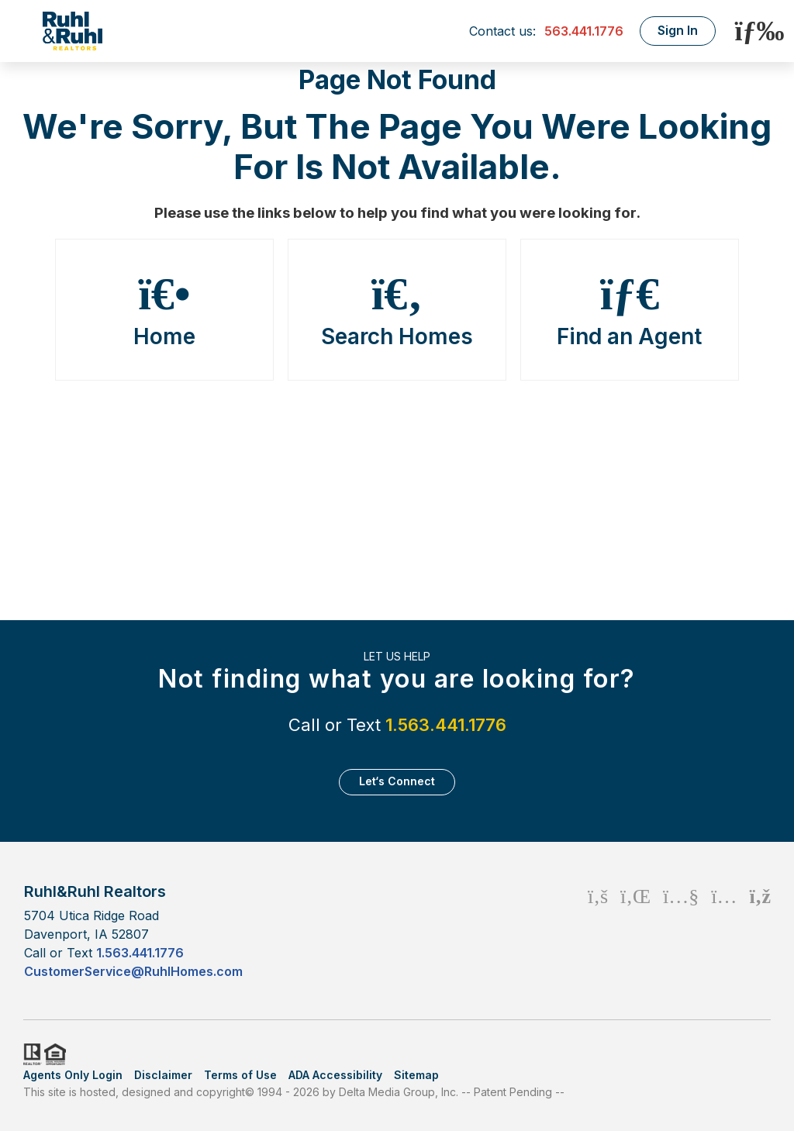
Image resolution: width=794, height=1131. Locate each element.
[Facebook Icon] (598, 931)
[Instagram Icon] (724, 931)
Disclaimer (163, 1074)
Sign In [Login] (678, 30)
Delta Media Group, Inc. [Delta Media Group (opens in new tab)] (398, 1091)
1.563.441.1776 (445, 725)
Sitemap (416, 1074)
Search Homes (397, 310)
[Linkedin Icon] (635, 931)
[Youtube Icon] (681, 931)
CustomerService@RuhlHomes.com (133, 971)
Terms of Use (240, 1074)
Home (164, 310)
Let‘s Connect (397, 781)
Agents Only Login (73, 1074)
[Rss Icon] (760, 931)
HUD (58, 1054)
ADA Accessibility (335, 1074)
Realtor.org (31, 1054)
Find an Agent (630, 310)
